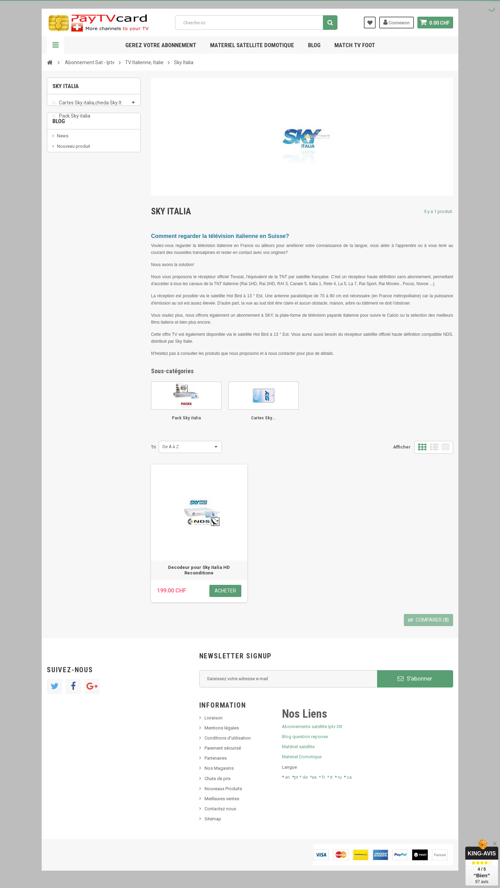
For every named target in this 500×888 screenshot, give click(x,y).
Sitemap (213, 818)
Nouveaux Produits (223, 788)
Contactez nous (220, 808)
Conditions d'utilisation (228, 738)
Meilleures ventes (222, 798)
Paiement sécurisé (223, 748)
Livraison (214, 717)
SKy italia (66, 186)
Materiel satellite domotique (252, 45)
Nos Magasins (219, 768)
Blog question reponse (305, 736)
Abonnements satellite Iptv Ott (312, 726)
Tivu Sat (65, 207)
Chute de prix (218, 778)
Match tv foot (354, 45)
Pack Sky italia (74, 119)
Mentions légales (222, 728)
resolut (64, 217)
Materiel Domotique (302, 756)
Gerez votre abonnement (160, 45)
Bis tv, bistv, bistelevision (81, 196)
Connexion (396, 22)
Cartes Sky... (263, 417)
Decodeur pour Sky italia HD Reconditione (199, 570)
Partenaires (216, 758)
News (62, 165)
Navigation (55, 45)
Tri (153, 447)
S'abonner (415, 678)
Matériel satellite (298, 746)
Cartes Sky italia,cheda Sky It (90, 106)
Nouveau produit (73, 176)
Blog (314, 45)
